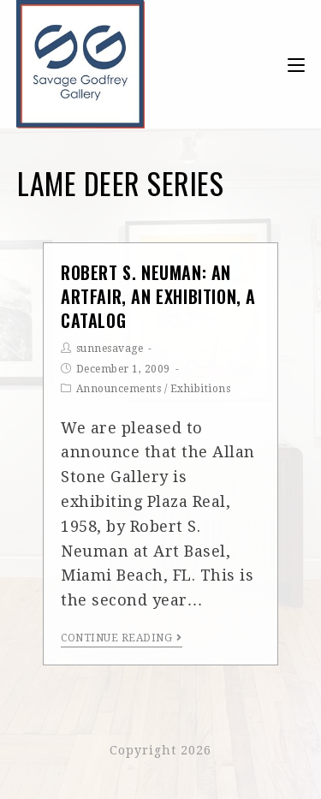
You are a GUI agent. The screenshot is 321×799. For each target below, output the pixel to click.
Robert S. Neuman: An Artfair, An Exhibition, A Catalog (158, 296)
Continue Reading (121, 638)
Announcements (119, 389)
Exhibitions (200, 389)
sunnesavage (110, 349)
